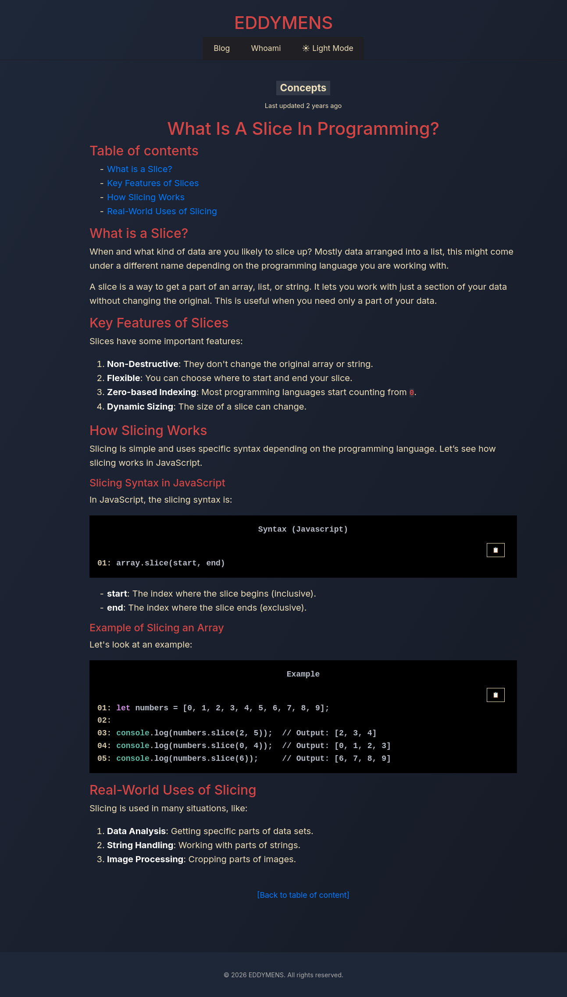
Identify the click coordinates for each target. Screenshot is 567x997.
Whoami (266, 48)
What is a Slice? (139, 169)
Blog (222, 48)
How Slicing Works (146, 197)
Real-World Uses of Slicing (162, 211)
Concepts (303, 88)
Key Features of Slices (153, 183)
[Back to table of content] (303, 894)
